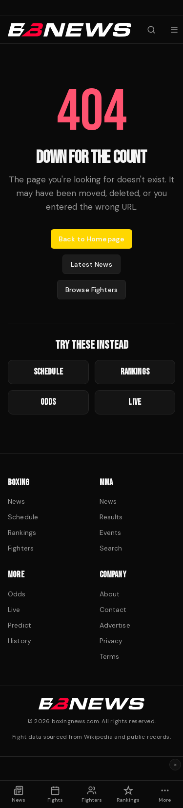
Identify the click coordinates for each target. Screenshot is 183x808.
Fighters (21, 548)
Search (111, 548)
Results (111, 516)
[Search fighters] (151, 29)
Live (14, 609)
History (19, 640)
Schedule (23, 516)
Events (111, 532)
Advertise (115, 625)
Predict (19, 625)
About (110, 594)
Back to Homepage (91, 239)
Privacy (111, 640)
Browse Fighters (91, 289)
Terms (110, 656)
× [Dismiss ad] (175, 765)
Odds (17, 594)
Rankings (22, 532)
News (16, 501)
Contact (113, 609)
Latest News (91, 264)
